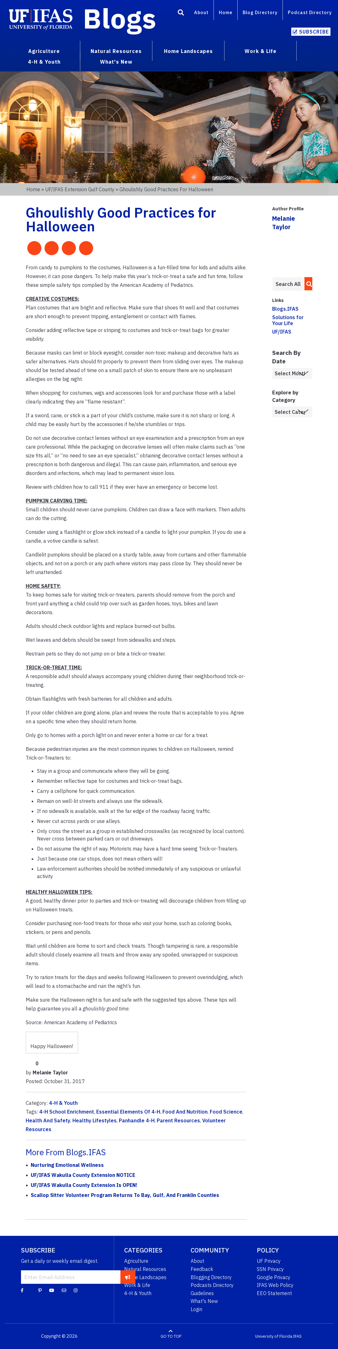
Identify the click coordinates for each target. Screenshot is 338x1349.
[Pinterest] (40, 1290)
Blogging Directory (211, 1277)
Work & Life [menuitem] (261, 51)
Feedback (202, 1269)
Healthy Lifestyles (94, 1120)
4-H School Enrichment (66, 1112)
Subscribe (314, 32)
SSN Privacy (270, 1269)
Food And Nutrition (185, 1112)
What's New (204, 1301)
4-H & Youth (63, 1103)
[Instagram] (75, 1290)
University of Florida (273, 1336)
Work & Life (137, 1285)
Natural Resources (145, 1269)
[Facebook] (22, 1290)
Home (225, 12)
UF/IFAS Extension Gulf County (79, 189)
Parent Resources (178, 1120)
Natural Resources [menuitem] (116, 51)
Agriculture (136, 1261)
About (201, 12)
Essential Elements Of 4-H (128, 1112)
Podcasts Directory (212, 1285)
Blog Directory (260, 12)
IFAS (297, 1336)
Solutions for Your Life (288, 320)
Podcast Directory (310, 12)
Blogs (119, 18)
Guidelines (202, 1293)
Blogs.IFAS (285, 309)
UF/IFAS (281, 332)
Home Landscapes (145, 1277)
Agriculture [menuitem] (44, 51)
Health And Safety (48, 1120)
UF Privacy (269, 1261)
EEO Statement (274, 1293)
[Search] (181, 13)
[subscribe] (127, 1276)
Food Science (226, 1112)
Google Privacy (273, 1277)
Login (196, 1309)
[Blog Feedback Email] (64, 1290)
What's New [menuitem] (116, 62)
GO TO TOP (171, 1336)
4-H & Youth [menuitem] (44, 62)
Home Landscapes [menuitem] (188, 51)
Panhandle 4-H (137, 1120)
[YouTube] (51, 1290)
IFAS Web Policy (275, 1285)
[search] (307, 283)
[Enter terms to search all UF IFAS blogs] (288, 284)
